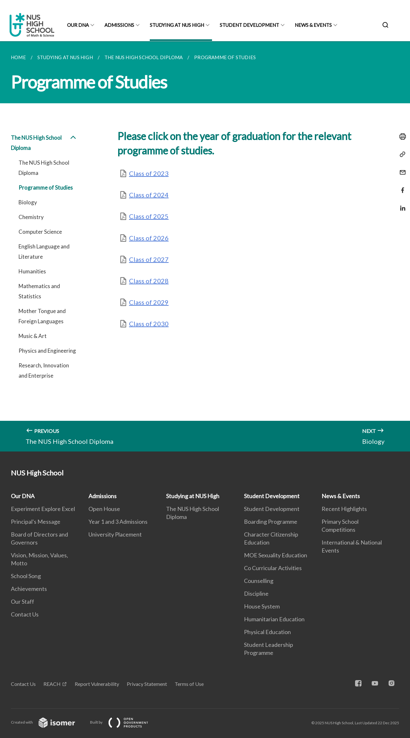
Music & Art (33, 336)
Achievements (29, 588)
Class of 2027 (149, 259)
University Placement (115, 534)
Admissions (119, 25)
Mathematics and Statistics (39, 291)
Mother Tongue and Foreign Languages (42, 316)
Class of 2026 (149, 238)
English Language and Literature (44, 251)
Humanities (32, 271)
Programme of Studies (46, 187)
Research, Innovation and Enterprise (44, 370)
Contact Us (25, 614)
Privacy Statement (147, 684)
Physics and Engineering (47, 350)
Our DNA (78, 25)
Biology (28, 202)
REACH (52, 684)
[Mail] (401, 168)
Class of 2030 (149, 323)
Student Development (249, 25)
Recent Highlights (344, 508)
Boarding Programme (270, 521)
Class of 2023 (149, 173)
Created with (48, 722)
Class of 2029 (149, 302)
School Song (26, 575)
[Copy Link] (401, 154)
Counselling (258, 580)
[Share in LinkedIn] (401, 204)
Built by (124, 722)
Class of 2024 (149, 195)
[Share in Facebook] (401, 186)
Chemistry (31, 217)
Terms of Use (189, 684)
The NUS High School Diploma (44, 143)
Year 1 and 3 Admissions (118, 521)
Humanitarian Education (274, 619)
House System (262, 606)
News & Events (313, 25)
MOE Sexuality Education (275, 555)
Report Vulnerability (97, 684)
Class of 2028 (149, 281)
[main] (205, 246)
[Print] (401, 136)
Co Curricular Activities (273, 567)
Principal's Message (35, 521)
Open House (104, 508)
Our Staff (22, 601)
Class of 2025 (149, 216)
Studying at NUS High (177, 25)
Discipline (256, 593)
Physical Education (267, 631)
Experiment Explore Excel (43, 508)
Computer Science (40, 231)
